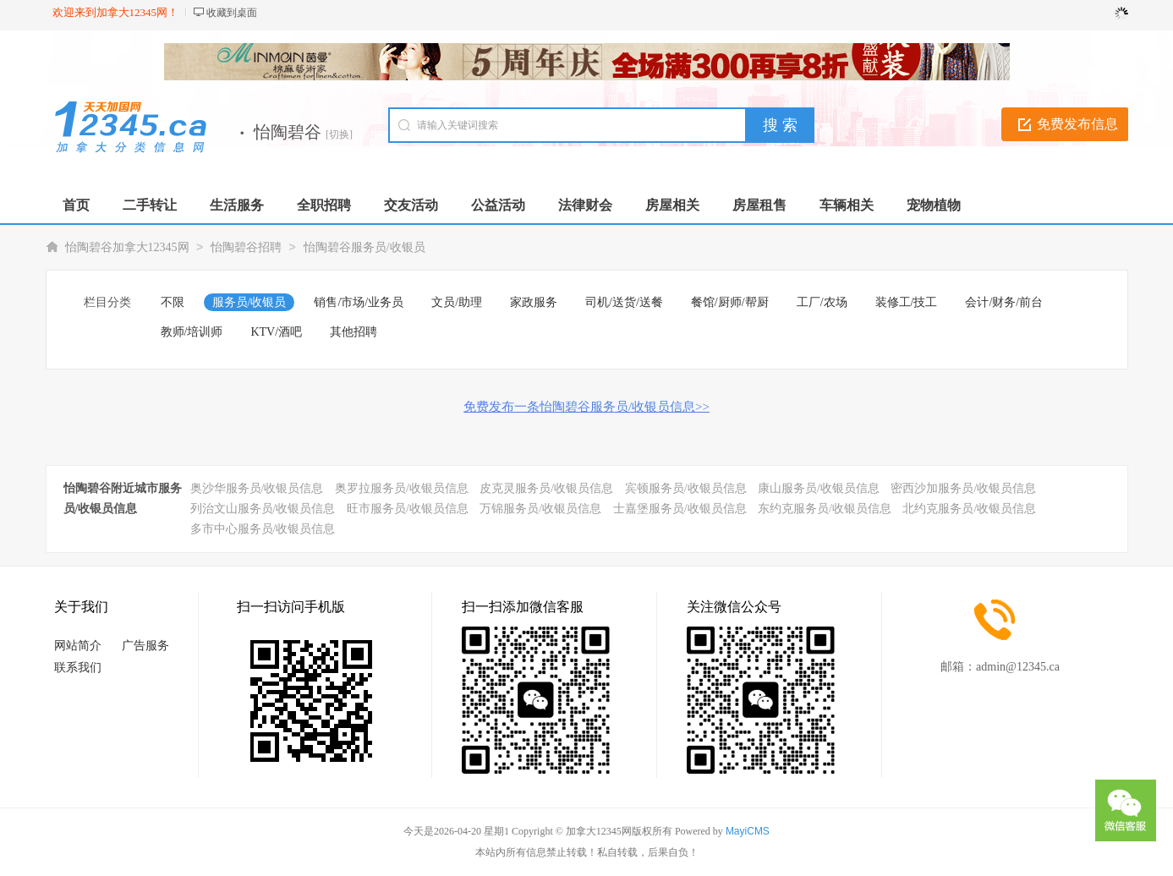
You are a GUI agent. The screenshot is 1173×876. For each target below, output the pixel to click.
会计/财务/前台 (1004, 302)
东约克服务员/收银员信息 (824, 508)
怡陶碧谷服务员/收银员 (364, 247)
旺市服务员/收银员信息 (408, 508)
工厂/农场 (822, 302)
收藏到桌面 (231, 13)
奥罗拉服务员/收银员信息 (402, 488)
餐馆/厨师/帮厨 (730, 302)
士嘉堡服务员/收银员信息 (680, 508)
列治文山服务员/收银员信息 (263, 508)
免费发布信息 (1077, 124)
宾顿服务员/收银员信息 (686, 488)
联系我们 (77, 667)
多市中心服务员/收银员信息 (263, 529)
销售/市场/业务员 (358, 302)
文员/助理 (456, 302)
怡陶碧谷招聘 (246, 247)
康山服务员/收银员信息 (819, 488)
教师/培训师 (192, 332)
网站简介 (77, 645)
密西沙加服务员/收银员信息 (963, 488)
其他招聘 (353, 332)
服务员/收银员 (249, 302)
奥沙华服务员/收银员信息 (257, 488)
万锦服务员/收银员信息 (540, 508)
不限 (172, 302)
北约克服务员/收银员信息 (969, 508)
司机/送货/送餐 (624, 302)
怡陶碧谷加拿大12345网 (127, 247)
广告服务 (145, 645)
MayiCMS (748, 831)
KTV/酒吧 (276, 332)
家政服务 (533, 302)
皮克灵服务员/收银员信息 (546, 488)
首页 (76, 205)
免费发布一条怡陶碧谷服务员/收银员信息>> (586, 406)
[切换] (339, 134)
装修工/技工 (906, 302)
